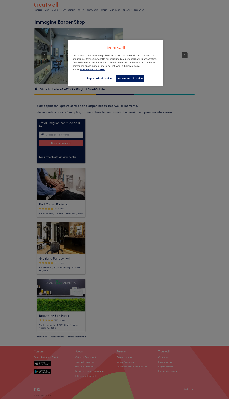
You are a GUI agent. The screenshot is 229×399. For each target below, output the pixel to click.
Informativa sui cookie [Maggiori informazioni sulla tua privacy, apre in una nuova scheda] (92, 69)
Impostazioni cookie (99, 78)
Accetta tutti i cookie (130, 78)
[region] (115, 63)
